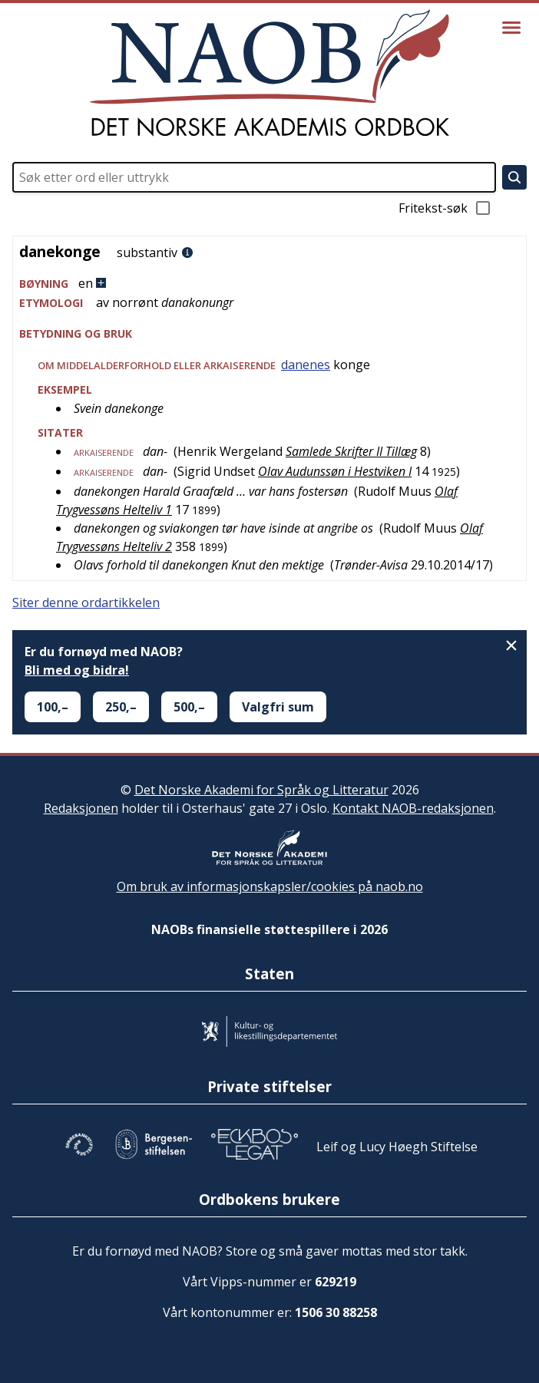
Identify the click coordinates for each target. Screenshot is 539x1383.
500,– (189, 706)
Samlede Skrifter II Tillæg (351, 451)
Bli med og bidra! (77, 670)
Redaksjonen (81, 808)
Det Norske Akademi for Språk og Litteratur (261, 789)
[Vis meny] (511, 27)
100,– (52, 706)
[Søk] (514, 177)
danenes (305, 364)
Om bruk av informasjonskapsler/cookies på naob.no (270, 886)
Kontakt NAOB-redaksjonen (413, 808)
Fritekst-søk (445, 208)
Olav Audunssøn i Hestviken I (335, 471)
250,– (121, 706)
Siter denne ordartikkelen (86, 602)
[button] (269, 283)
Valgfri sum (278, 706)
